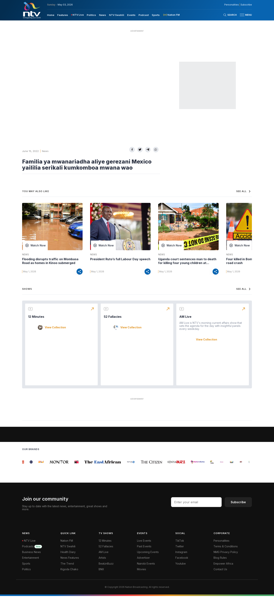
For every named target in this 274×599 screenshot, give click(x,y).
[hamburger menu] (242, 15)
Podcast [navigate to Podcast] (144, 14)
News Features (69, 560)
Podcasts (32, 549)
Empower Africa (223, 566)
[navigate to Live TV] (77, 14)
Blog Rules (220, 560)
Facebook (181, 560)
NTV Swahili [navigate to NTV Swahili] (116, 14)
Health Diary (68, 555)
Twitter (179, 549)
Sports (26, 566)
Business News (31, 555)
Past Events (144, 549)
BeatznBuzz (106, 566)
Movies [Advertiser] (141, 572)
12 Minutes (36, 320)
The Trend (67, 566)
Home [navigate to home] (50, 14)
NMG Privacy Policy (226, 555)
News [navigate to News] (102, 14)
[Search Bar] (230, 15)
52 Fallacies (113, 320)
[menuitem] (50, 14)
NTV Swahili (67, 549)
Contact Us (220, 572)
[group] (24, 465)
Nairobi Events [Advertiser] (146, 566)
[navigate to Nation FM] (171, 14)
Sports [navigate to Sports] (156, 14)
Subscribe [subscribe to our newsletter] (246, 4)
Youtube (180, 566)
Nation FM (66, 543)
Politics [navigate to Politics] (91, 14)
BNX (101, 572)
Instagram (181, 555)
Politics (26, 572)
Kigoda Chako (69, 572)
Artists (102, 560)
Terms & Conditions (226, 549)
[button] (244, 15)
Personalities (221, 543)
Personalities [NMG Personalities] (231, 4)
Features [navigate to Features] (62, 14)
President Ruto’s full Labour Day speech (120, 259)
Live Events (144, 543)
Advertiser (143, 560)
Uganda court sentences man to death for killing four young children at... (187, 261)
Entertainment (30, 560)
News (45, 151)
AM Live (185, 320)
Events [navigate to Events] (131, 14)
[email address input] (196, 505)
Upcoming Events (148, 555)
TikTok (179, 543)
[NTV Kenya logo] (31, 10)
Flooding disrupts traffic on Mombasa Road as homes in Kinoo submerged (50, 261)
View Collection (55, 330)
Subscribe (238, 505)
